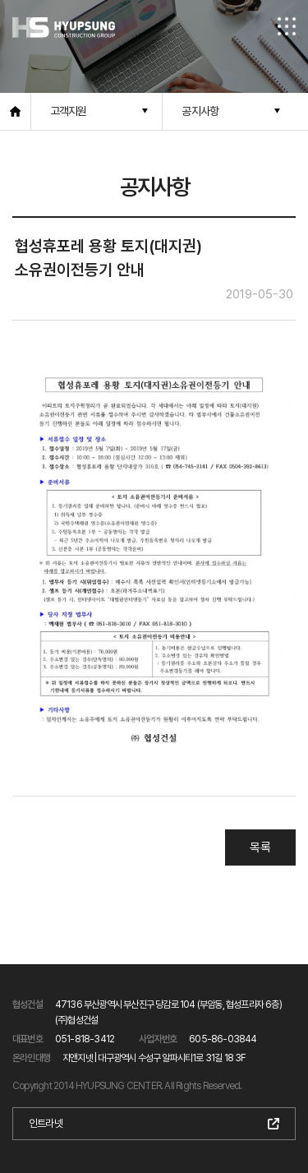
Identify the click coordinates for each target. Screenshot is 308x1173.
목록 (260, 847)
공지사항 (200, 111)
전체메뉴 (287, 26)
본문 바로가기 (0, 0)
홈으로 (15, 111)
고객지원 (68, 111)
